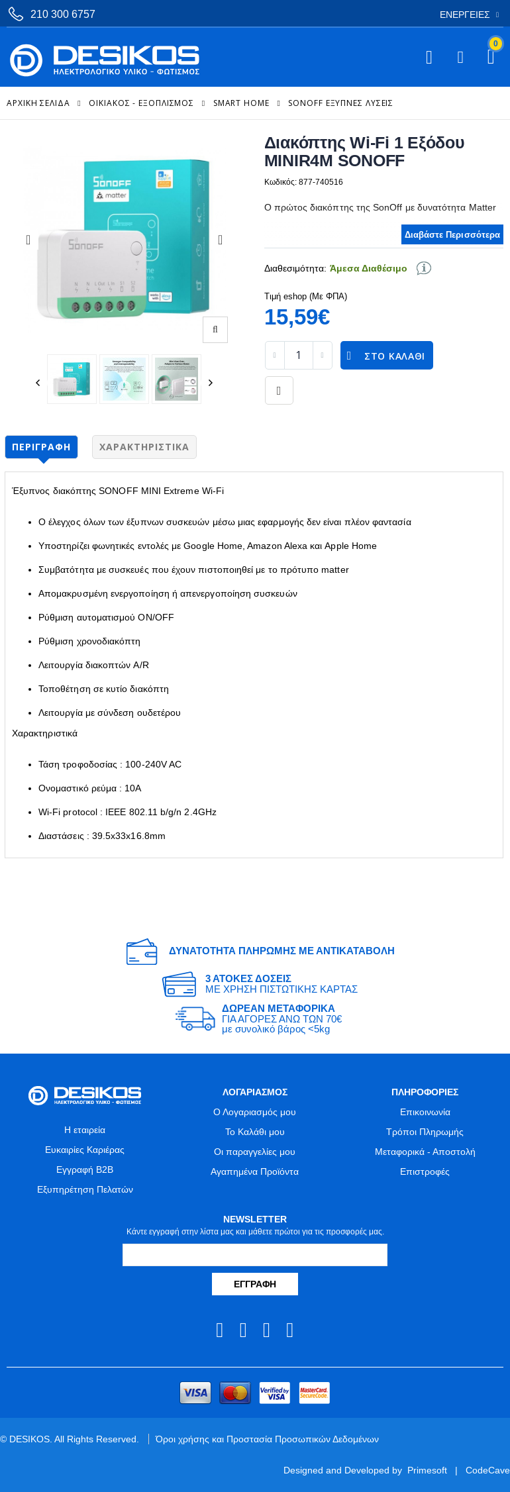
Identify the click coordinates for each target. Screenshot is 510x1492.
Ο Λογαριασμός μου (254, 1112)
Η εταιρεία (84, 1129)
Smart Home (241, 103)
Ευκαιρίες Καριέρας (85, 1149)
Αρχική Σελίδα (38, 103)
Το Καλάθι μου (255, 1131)
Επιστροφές (425, 1171)
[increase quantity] (322, 355)
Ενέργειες (465, 14)
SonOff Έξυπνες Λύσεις (340, 103)
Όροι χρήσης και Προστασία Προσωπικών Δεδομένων (267, 1439)
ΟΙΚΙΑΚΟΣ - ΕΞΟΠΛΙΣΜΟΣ (141, 103)
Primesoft (427, 1470)
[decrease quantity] (275, 355)
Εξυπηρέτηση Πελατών (85, 1189)
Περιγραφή (41, 446)
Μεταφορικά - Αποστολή (425, 1151)
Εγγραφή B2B (84, 1169)
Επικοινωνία (425, 1112)
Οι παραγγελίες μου (254, 1151)
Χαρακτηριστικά (144, 446)
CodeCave (488, 1470)
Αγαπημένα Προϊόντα (255, 1171)
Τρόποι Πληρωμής (425, 1131)
